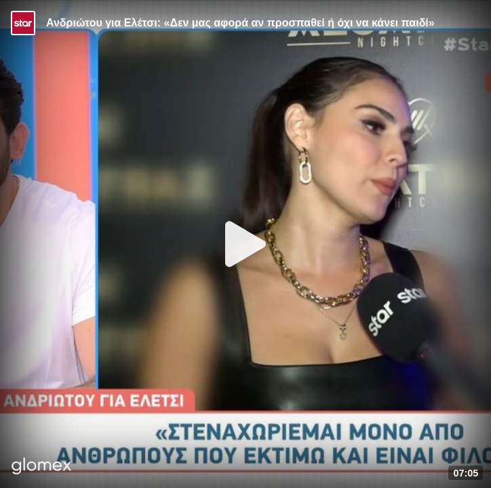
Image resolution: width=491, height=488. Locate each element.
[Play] (245, 244)
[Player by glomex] (42, 467)
